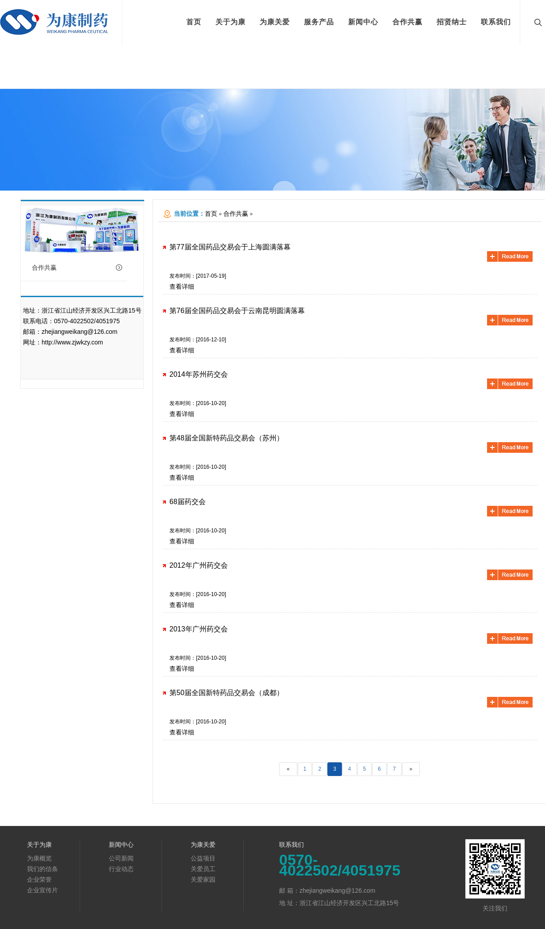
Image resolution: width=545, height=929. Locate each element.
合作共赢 (77, 267)
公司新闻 (121, 858)
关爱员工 (203, 868)
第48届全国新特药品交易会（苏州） (226, 438)
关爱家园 (203, 879)
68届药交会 (187, 501)
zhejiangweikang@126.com (79, 331)
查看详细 (181, 286)
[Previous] (288, 769)
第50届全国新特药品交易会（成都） (226, 692)
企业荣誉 (39, 879)
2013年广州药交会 (198, 629)
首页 (211, 213)
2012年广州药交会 (198, 565)
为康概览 (39, 858)
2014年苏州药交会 (198, 374)
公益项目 (203, 858)
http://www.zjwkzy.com (72, 342)
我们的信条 (42, 868)
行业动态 (121, 868)
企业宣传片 (42, 890)
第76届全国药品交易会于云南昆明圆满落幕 (237, 310)
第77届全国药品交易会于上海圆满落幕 (230, 247)
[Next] (411, 769)
